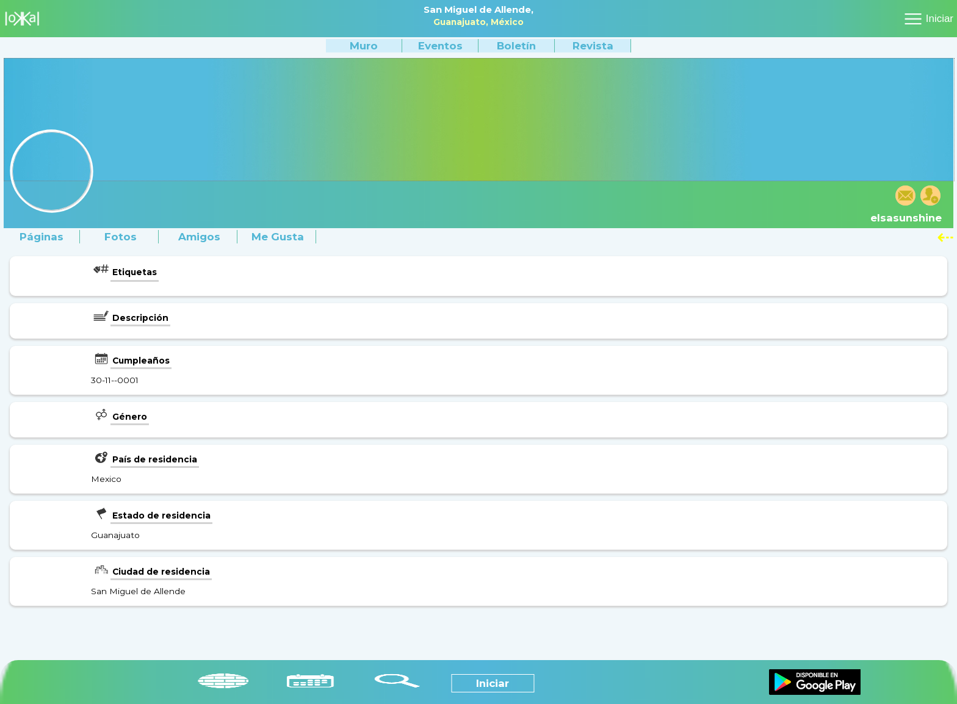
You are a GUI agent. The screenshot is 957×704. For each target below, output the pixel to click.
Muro (364, 46)
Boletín (516, 46)
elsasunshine (906, 218)
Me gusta (277, 237)
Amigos (199, 237)
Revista (592, 46)
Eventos (440, 46)
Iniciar (939, 18)
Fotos (120, 237)
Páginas (41, 237)
